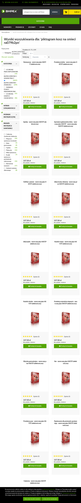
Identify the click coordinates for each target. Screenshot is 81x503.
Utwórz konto (65, 4)
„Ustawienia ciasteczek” (69, 493)
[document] (41, 495)
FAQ (50, 27)
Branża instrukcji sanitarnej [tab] (8, 125)
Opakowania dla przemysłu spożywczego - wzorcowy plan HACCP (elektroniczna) (65, 423)
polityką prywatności (49, 489)
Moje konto (47, 4)
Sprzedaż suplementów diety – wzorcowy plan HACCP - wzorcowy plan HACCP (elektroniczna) (65, 124)
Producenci (74, 4)
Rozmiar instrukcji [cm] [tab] (9, 116)
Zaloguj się (55, 4)
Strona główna (6, 32)
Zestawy (31, 27)
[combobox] (41, 12)
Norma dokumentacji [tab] (9, 107)
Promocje (20, 27)
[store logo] (9, 11)
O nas (42, 27)
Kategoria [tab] (8, 64)
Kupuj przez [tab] (5, 48)
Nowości (7, 27)
